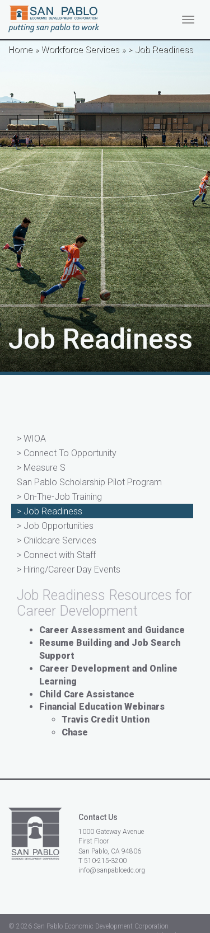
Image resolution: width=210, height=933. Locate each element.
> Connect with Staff (56, 555)
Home (20, 49)
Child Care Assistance (86, 694)
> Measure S (41, 467)
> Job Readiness (49, 511)
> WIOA (31, 438)
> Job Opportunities (55, 526)
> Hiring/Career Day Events (68, 569)
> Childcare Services (56, 540)
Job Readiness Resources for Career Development (104, 603)
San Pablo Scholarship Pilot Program (89, 482)
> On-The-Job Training (59, 496)
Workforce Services (80, 49)
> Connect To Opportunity (66, 453)
